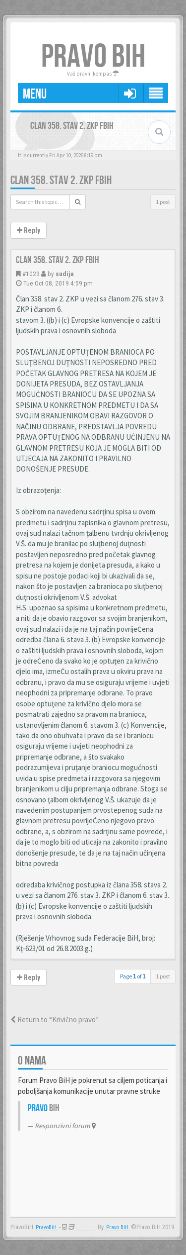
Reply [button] (28, 230)
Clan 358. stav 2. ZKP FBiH (61, 180)
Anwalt (85, 1227)
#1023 (31, 274)
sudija (65, 274)
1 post (163, 201)
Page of (133, 976)
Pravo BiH (117, 1227)
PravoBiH (46, 1227)
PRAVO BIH (93, 57)
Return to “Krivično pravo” (54, 1019)
